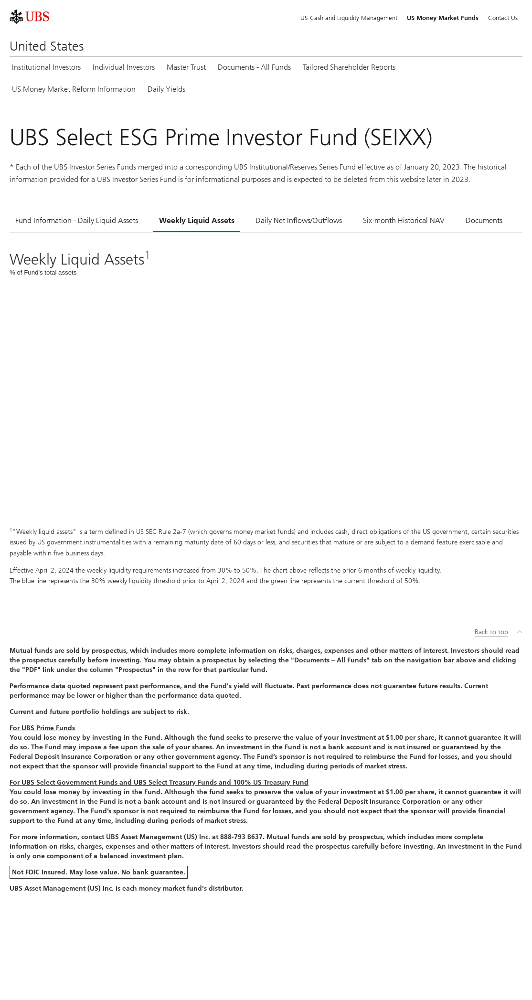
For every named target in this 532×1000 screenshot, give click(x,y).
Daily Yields (166, 89)
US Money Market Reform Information (74, 89)
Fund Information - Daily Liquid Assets (76, 220)
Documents (484, 220)
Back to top (491, 632)
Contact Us (503, 17)
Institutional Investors (46, 67)
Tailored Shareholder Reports (349, 67)
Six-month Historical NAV (404, 220)
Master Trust (186, 67)
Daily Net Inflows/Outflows (298, 220)
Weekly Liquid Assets (196, 220)
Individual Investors (124, 67)
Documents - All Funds (254, 67)
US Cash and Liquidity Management (348, 17)
